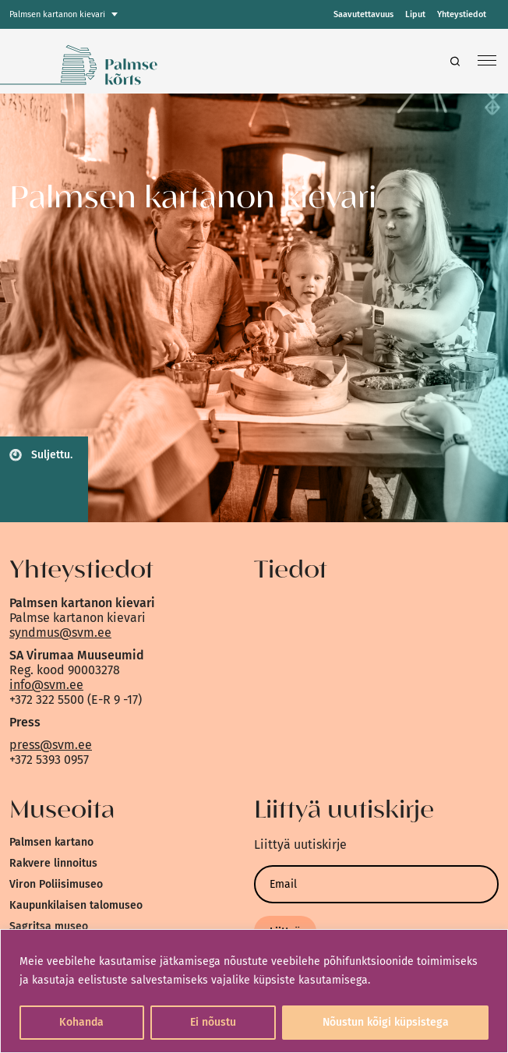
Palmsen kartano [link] (51, 842)
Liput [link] (415, 14)
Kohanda (81, 1022)
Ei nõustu (213, 1022)
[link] (133, 61)
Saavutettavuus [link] (363, 14)
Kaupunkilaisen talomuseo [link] (76, 905)
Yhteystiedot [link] (461, 14)
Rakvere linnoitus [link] (53, 863)
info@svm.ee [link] (46, 684)
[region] (254, 991)
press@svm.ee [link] (50, 744)
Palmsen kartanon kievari (57, 14)
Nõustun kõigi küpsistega (386, 1022)
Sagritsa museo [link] (48, 926)
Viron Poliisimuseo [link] (56, 884)
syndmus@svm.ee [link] (60, 632)
